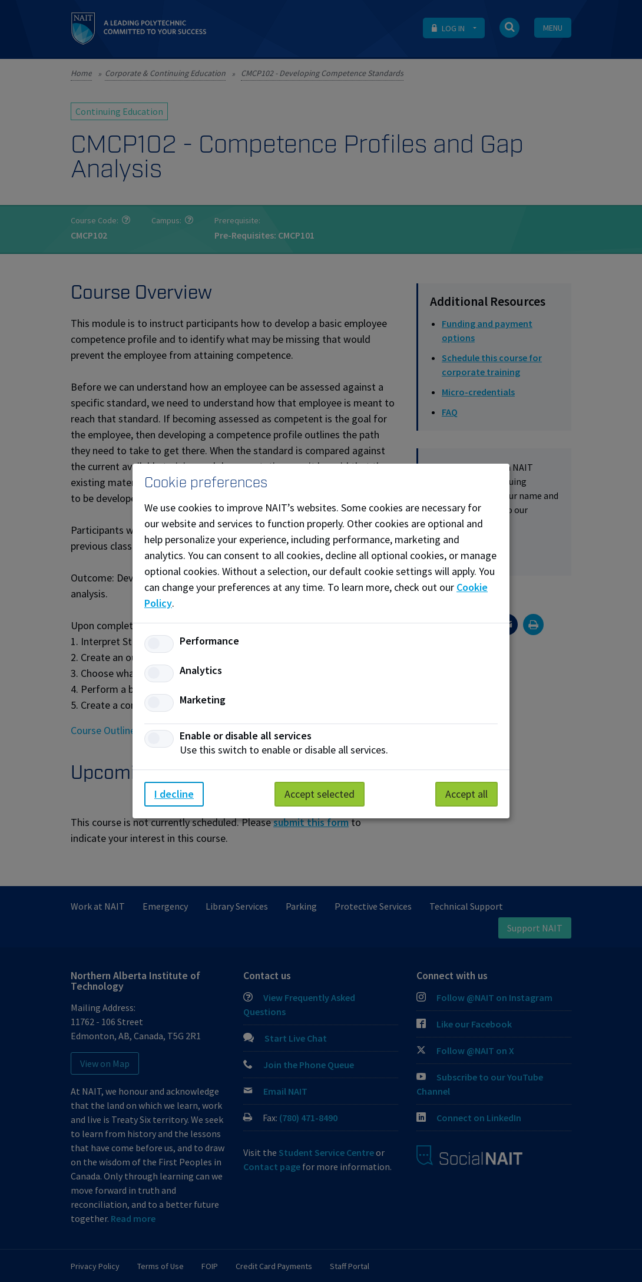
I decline (174, 794)
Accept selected (319, 794)
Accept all (466, 794)
